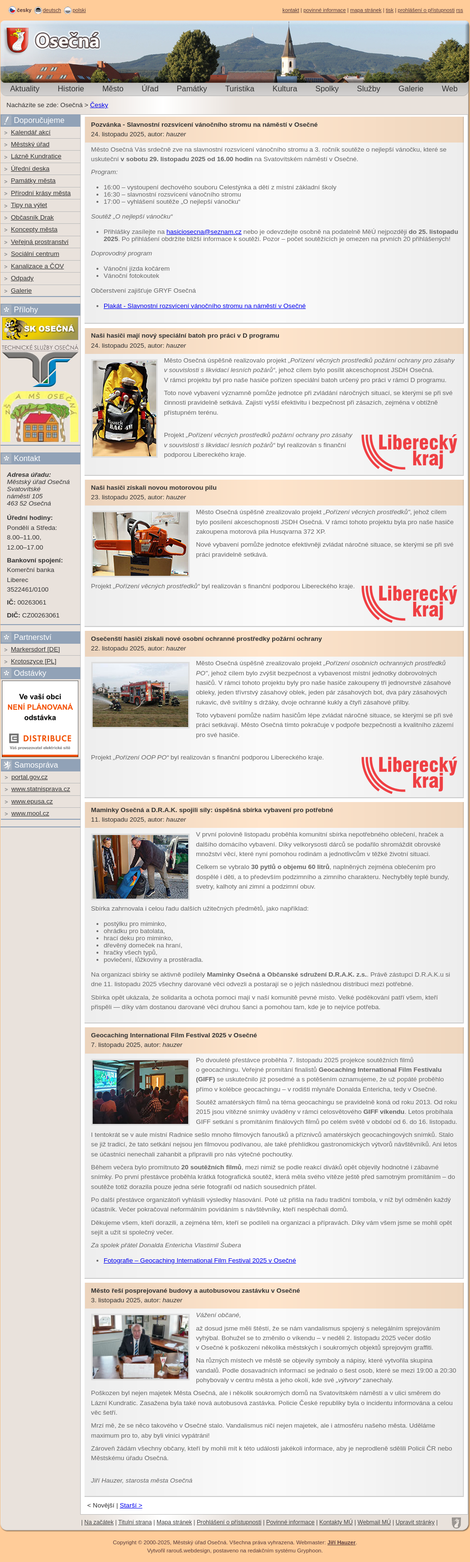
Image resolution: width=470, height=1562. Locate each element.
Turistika (239, 88)
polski (79, 10)
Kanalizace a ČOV (37, 266)
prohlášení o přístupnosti (426, 10)
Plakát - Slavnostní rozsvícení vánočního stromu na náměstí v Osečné (205, 305)
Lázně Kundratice (36, 156)
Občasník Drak (32, 217)
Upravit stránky (415, 1522)
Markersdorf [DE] (35, 649)
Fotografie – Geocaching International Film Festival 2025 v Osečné (200, 1260)
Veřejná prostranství (40, 241)
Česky (99, 105)
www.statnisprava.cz (40, 788)
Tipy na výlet (29, 205)
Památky (192, 88)
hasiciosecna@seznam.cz (203, 231)
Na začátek (99, 1522)
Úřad (150, 88)
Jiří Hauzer (341, 1542)
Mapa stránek (174, 1522)
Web (450, 88)
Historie (71, 88)
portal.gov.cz (29, 777)
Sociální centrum (35, 253)
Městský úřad (30, 144)
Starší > (131, 1505)
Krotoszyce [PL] (33, 661)
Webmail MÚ (374, 1522)
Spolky (327, 88)
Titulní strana (135, 1522)
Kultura (285, 88)
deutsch (52, 10)
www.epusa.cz (32, 801)
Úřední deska (30, 168)
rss (459, 10)
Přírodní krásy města (41, 193)
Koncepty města (34, 229)
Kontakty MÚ (336, 1522)
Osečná (26, 40)
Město (112, 88)
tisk (390, 10)
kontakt (290, 10)
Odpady (22, 278)
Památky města (33, 180)
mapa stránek (366, 10)
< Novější (101, 1505)
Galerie (411, 88)
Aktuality (25, 88)
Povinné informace (290, 1522)
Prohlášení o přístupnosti (229, 1522)
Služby (368, 88)
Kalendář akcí (31, 132)
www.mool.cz (30, 813)
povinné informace (324, 10)
